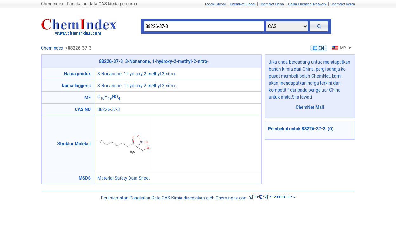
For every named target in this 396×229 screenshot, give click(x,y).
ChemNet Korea (343, 4)
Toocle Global (215, 4)
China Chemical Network (307, 4)
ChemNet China (272, 4)
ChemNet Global (242, 4)
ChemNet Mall (310, 107)
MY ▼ (341, 47)
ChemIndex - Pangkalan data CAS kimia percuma (89, 3)
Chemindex (52, 48)
